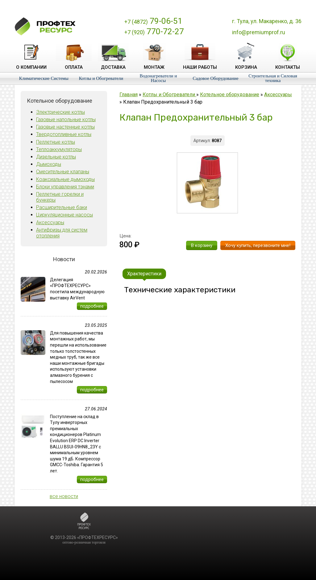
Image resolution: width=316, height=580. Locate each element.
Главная (128, 94)
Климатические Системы (44, 78)
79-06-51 (153, 21)
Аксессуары (50, 222)
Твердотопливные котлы (63, 134)
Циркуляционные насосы (64, 215)
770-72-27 (154, 31)
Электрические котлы (60, 112)
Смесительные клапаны (62, 172)
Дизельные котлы (56, 157)
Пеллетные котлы (55, 142)
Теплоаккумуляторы (59, 149)
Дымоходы (48, 164)
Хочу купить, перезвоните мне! (257, 245)
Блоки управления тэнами (65, 187)
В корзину (201, 245)
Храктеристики (144, 274)
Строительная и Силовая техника (272, 78)
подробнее (92, 306)
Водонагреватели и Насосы (158, 78)
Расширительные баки (61, 207)
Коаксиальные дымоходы (65, 179)
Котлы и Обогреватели (101, 78)
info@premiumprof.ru (258, 32)
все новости (64, 496)
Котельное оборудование (229, 94)
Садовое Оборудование (216, 78)
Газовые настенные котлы (65, 127)
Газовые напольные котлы (66, 119)
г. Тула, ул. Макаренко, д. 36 (266, 21)
